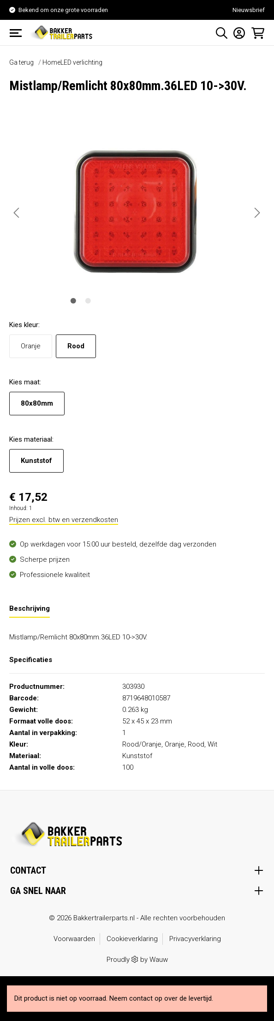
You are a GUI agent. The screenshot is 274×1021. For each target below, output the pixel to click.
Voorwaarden (74, 939)
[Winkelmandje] (255, 33)
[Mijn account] (236, 33)
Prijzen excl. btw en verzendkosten (63, 520)
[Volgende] (257, 213)
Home (51, 62)
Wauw (158, 959)
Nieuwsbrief (248, 9)
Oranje (31, 346)
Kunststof (36, 460)
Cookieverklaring (132, 939)
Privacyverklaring (195, 939)
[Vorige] (16, 213)
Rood (75, 346)
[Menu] (18, 33)
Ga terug (21, 62)
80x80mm (37, 403)
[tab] (29, 608)
